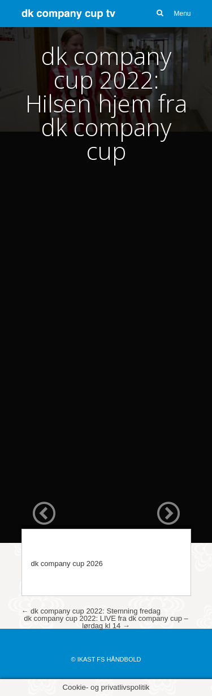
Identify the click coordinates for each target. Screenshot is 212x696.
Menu (182, 14)
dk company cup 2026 (67, 563)
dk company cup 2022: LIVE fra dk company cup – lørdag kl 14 (106, 622)
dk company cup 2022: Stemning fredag (91, 611)
